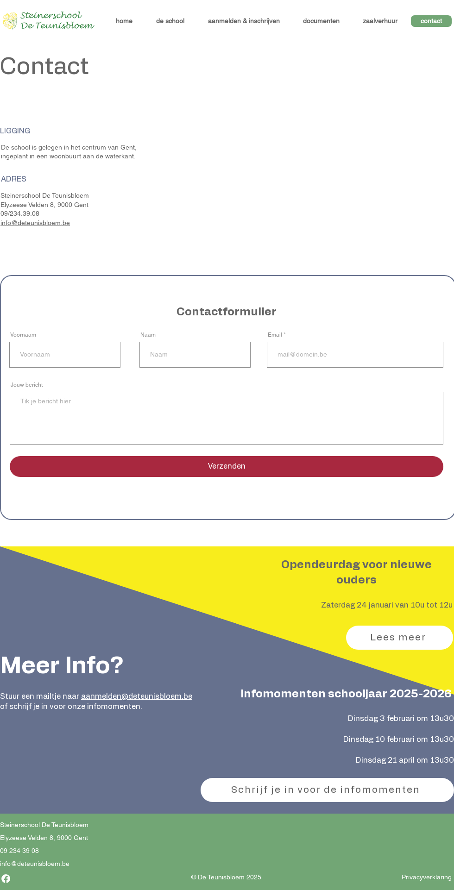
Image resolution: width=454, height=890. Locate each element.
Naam (148, 335)
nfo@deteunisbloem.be (35, 863)
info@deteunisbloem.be (35, 222)
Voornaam (23, 335)
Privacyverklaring (427, 877)
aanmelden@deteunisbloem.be (136, 696)
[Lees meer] (399, 638)
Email (275, 335)
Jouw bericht (27, 385)
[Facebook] (6, 878)
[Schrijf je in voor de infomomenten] (327, 790)
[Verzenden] (226, 466)
